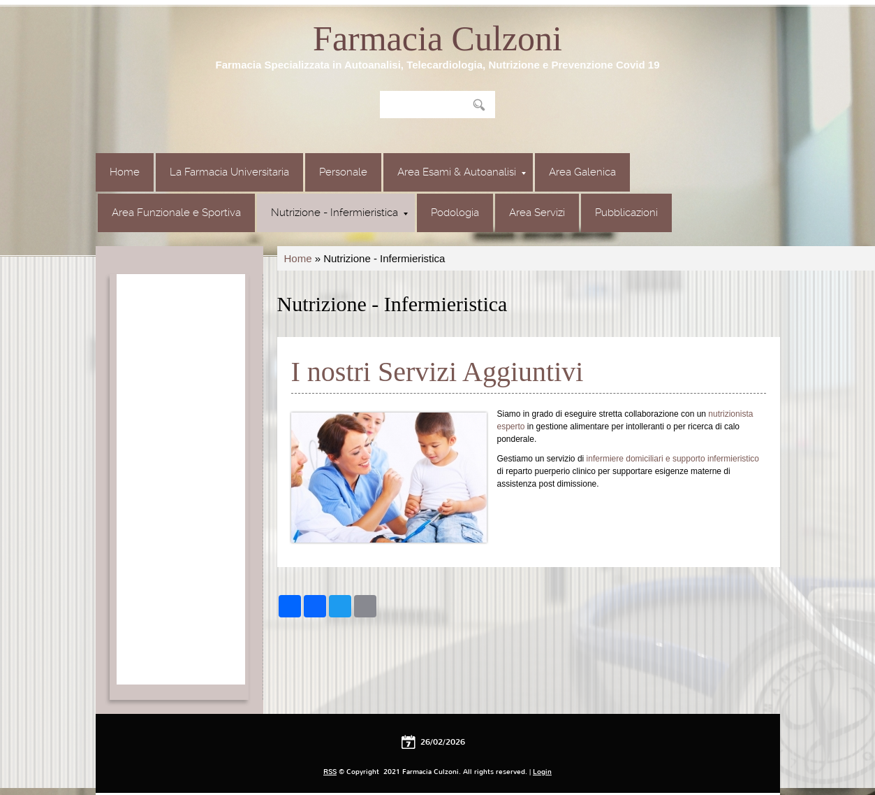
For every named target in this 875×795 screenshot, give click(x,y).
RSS (330, 771)
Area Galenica (582, 172)
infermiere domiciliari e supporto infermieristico (673, 459)
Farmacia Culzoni (437, 38)
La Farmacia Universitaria (229, 172)
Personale (343, 172)
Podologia (455, 212)
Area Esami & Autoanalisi (461, 172)
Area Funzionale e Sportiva (176, 212)
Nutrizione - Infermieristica (339, 212)
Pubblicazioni (626, 212)
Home (125, 172)
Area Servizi (537, 212)
